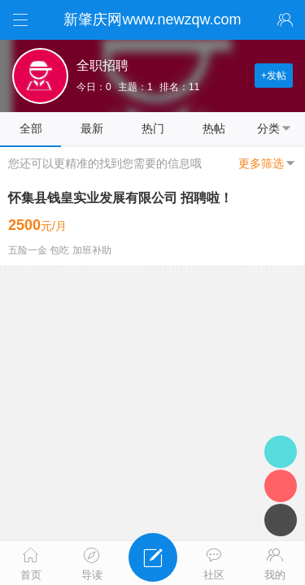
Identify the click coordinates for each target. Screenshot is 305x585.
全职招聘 (102, 65)
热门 (153, 128)
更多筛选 (267, 163)
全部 (31, 128)
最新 (92, 128)
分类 (275, 128)
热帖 (214, 128)
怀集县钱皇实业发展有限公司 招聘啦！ (120, 198)
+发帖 (273, 75)
